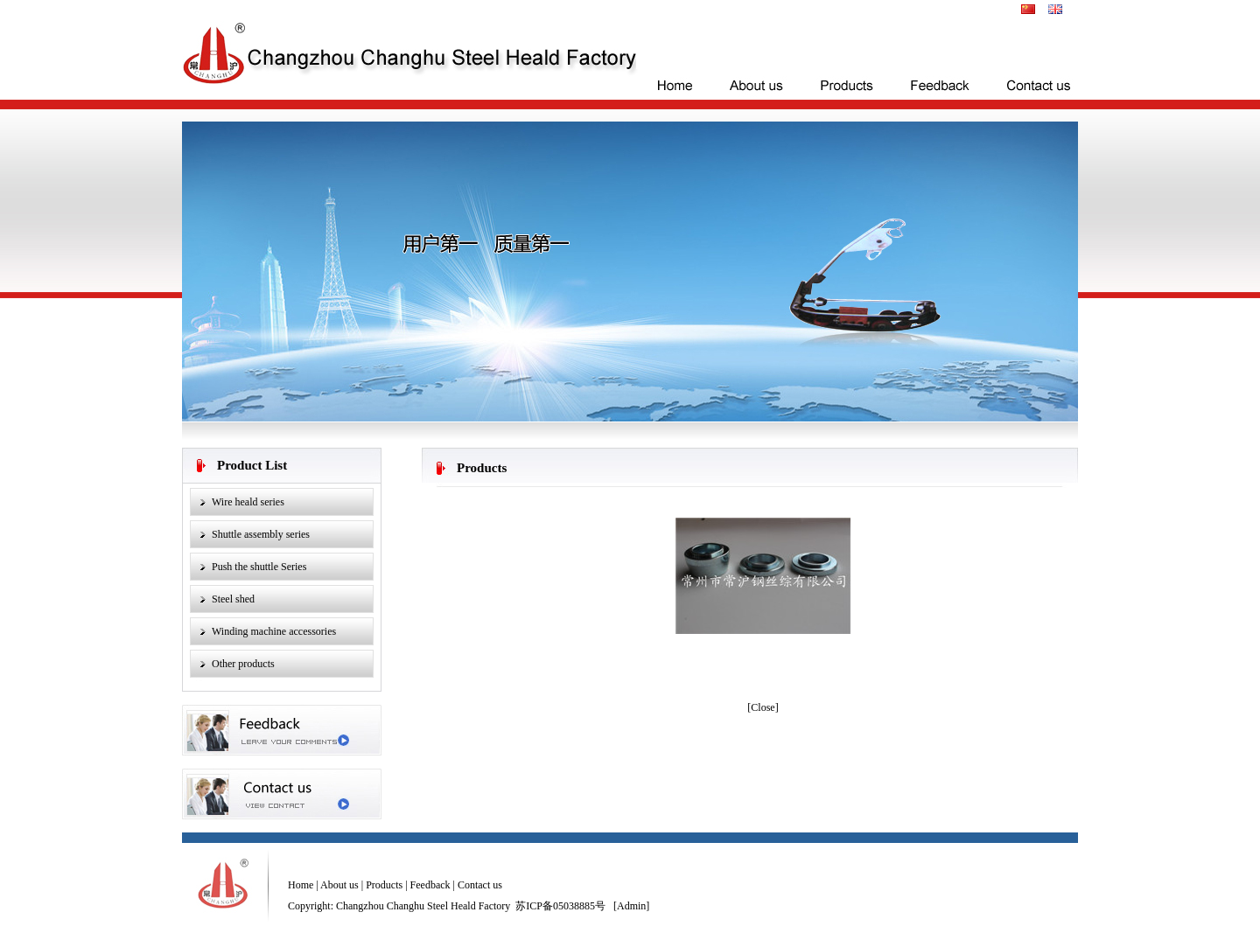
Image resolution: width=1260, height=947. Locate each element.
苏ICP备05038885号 (560, 906)
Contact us (480, 885)
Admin (631, 906)
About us (338, 885)
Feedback (430, 885)
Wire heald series (248, 502)
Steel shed (233, 599)
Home (300, 885)
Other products (243, 664)
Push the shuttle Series (259, 567)
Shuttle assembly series (261, 534)
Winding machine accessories (274, 631)
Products (382, 885)
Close (762, 707)
